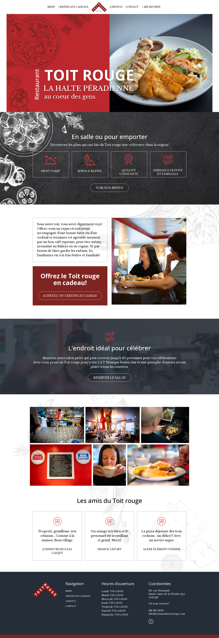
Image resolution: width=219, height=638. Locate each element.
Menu (51, 7)
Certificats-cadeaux (73, 7)
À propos (116, 7)
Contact (132, 7)
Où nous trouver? (158, 603)
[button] (109, 188)
